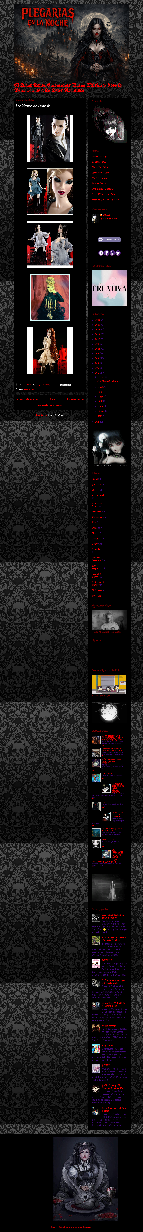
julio (100, 392)
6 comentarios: (49, 384)
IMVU (106, 1065)
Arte (94, 522)
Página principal (100, 156)
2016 (97, 363)
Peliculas (96, 512)
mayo (101, 397)
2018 (97, 358)
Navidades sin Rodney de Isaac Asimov (112, 830)
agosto (101, 387)
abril (100, 401)
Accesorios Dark (99, 162)
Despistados (107, 1045)
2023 (98, 334)
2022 (98, 339)
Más (103, 745)
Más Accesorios (99, 178)
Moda (94, 528)
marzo (101, 406)
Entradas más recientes (27, 399)
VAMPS (107, 960)
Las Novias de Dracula (33, 106)
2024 (98, 330)
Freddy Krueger (109, 1026)
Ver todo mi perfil (108, 219)
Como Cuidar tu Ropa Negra (105, 200)
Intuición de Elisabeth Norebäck (117, 815)
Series (95, 544)
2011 (97, 422)
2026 (98, 320)
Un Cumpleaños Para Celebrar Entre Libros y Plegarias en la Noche (112, 738)
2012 (97, 373)
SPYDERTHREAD (108, 840)
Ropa (94, 533)
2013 (97, 368)
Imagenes (96, 484)
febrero (101, 411)
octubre (101, 377)
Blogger (88, 1226)
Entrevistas (97, 549)
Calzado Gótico (99, 183)
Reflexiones (97, 590)
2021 (97, 344)
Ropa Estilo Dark (100, 173)
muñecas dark (29, 389)
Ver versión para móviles (50, 405)
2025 (98, 325)
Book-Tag (96, 596)
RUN (103, 802)
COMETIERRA (107, 774)
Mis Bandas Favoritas (103, 189)
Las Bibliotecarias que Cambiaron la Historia (112, 750)
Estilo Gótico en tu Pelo (103, 194)
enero (100, 416)
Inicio (52, 399)
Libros (95, 479)
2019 (97, 354)
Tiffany (106, 215)
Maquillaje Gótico (100, 167)
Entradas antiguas (75, 399)
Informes (96, 539)
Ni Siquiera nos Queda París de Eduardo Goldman (111, 761)
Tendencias (97, 517)
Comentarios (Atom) (56, 414)
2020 (98, 349)
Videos (95, 490)
